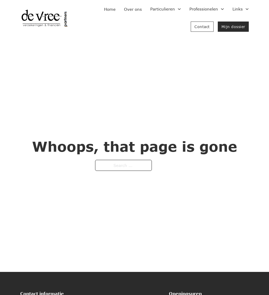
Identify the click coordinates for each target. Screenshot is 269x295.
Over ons (133, 9)
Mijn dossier (233, 26)
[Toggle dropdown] (179, 9)
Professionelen (203, 9)
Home (110, 9)
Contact (202, 26)
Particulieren (162, 9)
